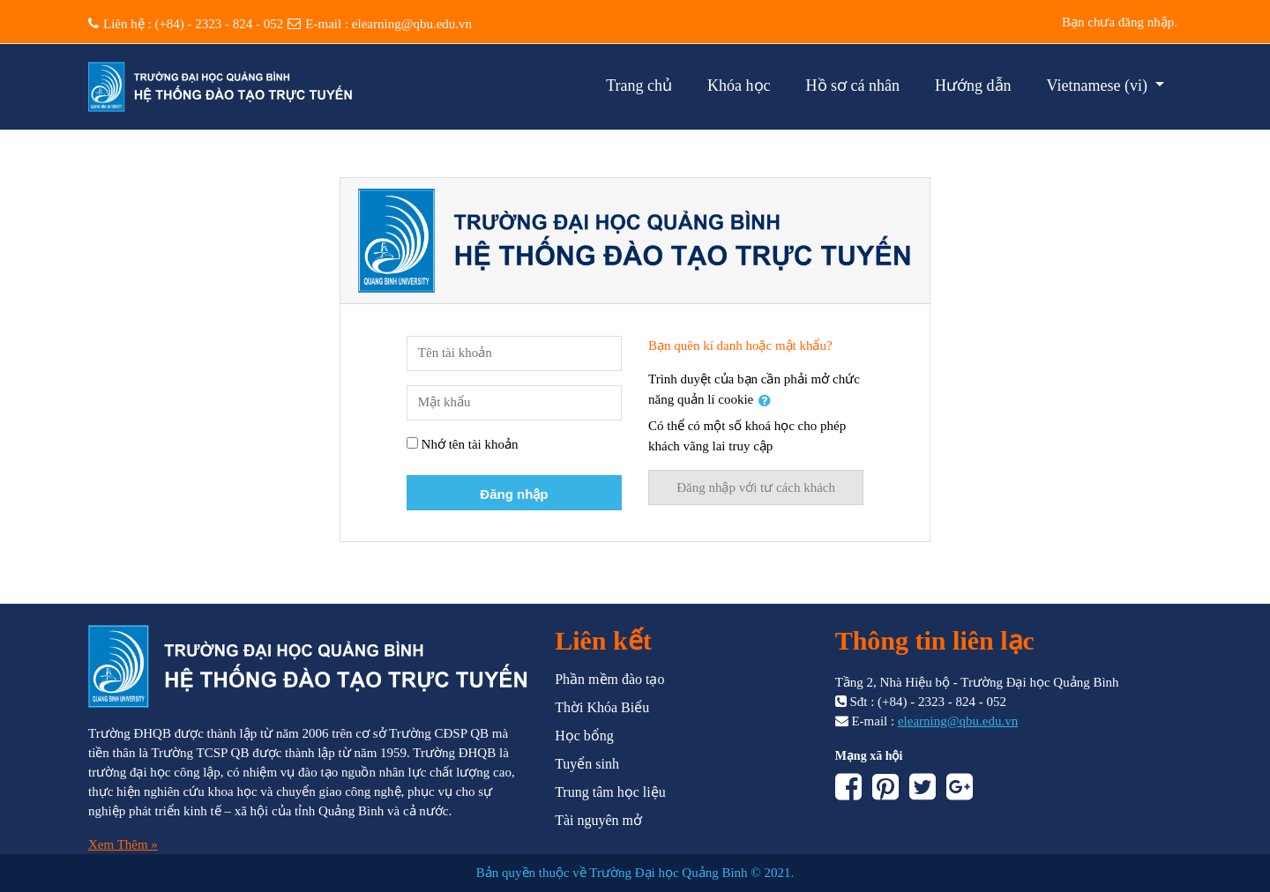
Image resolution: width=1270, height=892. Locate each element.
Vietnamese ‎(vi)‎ (1099, 85)
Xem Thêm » (123, 844)
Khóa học (738, 85)
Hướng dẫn (973, 85)
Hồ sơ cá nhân (853, 85)
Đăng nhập (514, 494)
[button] (768, 400)
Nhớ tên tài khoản (470, 444)
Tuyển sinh (587, 763)
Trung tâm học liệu (610, 791)
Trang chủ (639, 85)
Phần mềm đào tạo (609, 679)
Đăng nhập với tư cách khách (755, 487)
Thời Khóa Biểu (602, 707)
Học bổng (584, 735)
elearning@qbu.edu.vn (412, 24)
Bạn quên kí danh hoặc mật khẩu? (740, 345)
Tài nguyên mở (598, 820)
